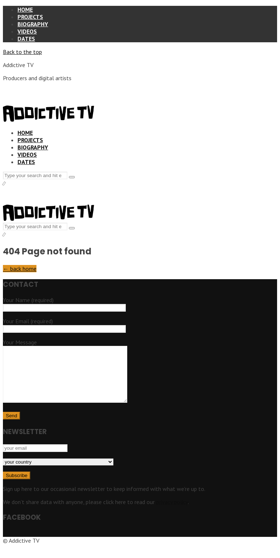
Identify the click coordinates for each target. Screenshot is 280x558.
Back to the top (22, 51)
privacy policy (172, 512)
